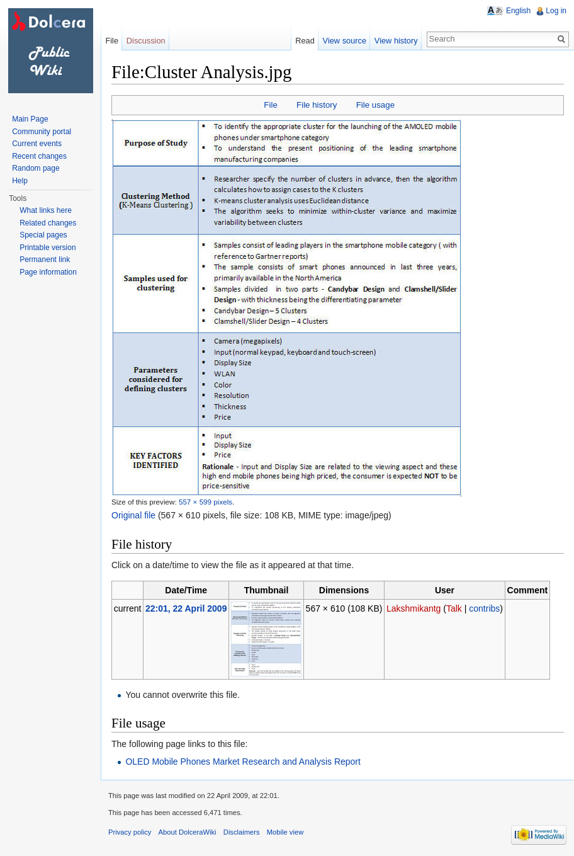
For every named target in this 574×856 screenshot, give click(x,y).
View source (344, 40)
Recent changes (39, 156)
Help (20, 180)
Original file (133, 515)
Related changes (48, 223)
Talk (454, 608)
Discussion (146, 40)
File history (316, 105)
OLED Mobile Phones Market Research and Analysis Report (243, 761)
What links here (46, 210)
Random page (35, 168)
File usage (375, 105)
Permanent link (45, 259)
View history (396, 40)
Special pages (43, 235)
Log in (556, 10)
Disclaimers (241, 832)
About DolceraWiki (188, 832)
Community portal (41, 131)
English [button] (518, 10)
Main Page (30, 119)
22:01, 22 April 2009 (186, 608)
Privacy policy (129, 832)
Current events (37, 143)
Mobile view (285, 832)
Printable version (48, 247)
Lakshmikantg (413, 608)
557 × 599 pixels (205, 502)
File (270, 105)
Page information (48, 272)
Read (305, 40)
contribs (484, 608)
